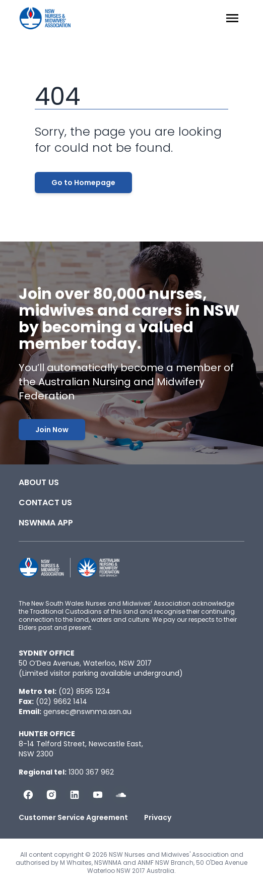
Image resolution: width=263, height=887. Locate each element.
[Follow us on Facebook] (28, 794)
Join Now (52, 430)
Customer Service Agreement (73, 817)
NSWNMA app (46, 522)
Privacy (157, 817)
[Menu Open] (232, 18)
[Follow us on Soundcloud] (120, 794)
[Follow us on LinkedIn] (74, 794)
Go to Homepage (83, 183)
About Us (39, 482)
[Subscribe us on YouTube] (97, 794)
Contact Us (45, 502)
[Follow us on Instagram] (51, 794)
